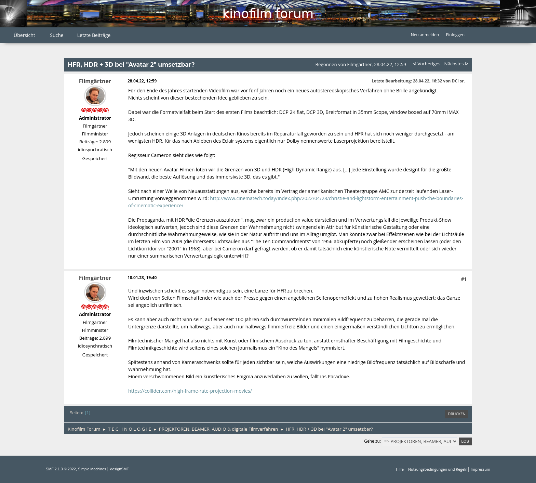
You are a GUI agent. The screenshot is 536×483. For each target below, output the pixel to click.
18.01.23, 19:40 (142, 277)
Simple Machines (92, 469)
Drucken (457, 413)
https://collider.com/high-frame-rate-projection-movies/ (190, 391)
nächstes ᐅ (456, 64)
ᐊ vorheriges (426, 64)
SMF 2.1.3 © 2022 (61, 469)
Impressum (480, 469)
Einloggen (455, 35)
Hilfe (400, 469)
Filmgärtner (95, 81)
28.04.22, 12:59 (142, 81)
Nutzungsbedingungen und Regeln (437, 469)
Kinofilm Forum (268, 13)
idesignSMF (119, 469)
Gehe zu (372, 441)
